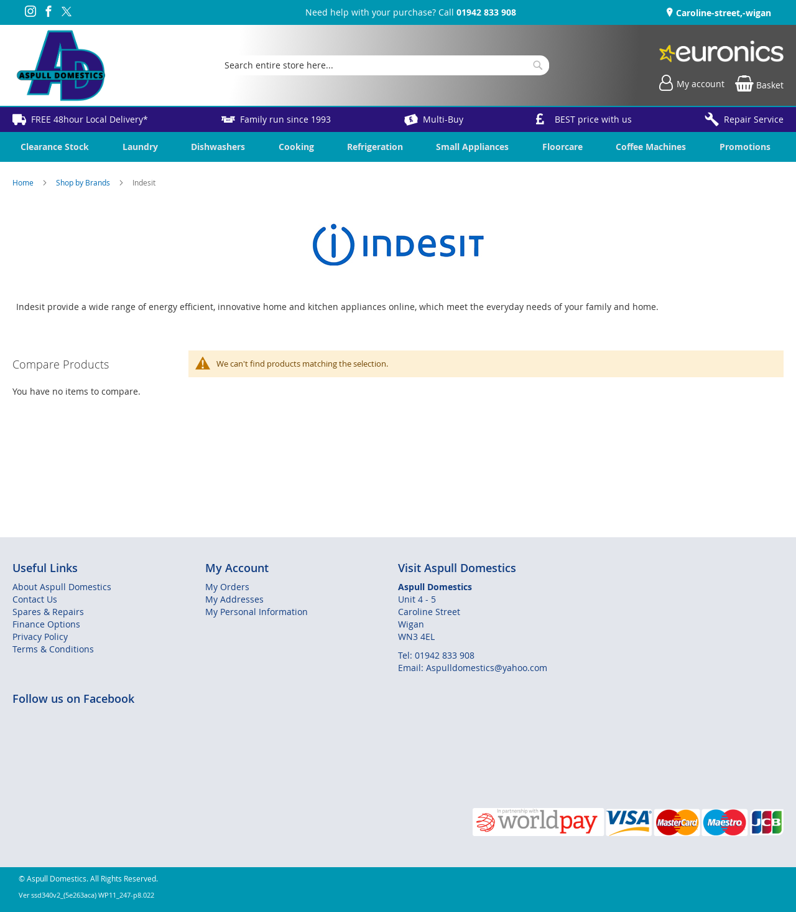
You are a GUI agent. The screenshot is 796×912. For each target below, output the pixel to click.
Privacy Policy (40, 636)
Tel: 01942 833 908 (436, 655)
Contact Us (34, 599)
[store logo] (60, 65)
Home (23, 182)
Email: (412, 668)
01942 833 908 (486, 12)
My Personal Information (256, 612)
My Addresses (234, 599)
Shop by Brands (84, 182)
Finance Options (46, 624)
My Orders (227, 587)
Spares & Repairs (48, 612)
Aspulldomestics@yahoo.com (486, 668)
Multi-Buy (443, 119)
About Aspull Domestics (61, 587)
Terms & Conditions (53, 649)
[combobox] (383, 65)
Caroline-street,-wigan (722, 13)
